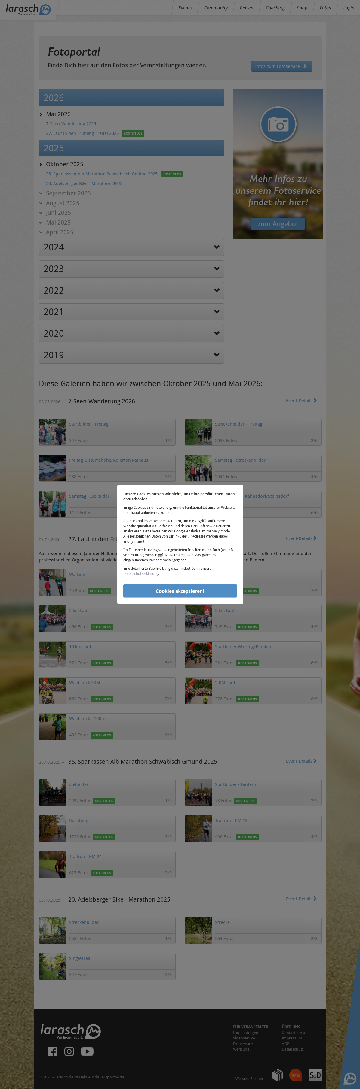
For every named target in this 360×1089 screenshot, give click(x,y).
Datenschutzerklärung (140, 573)
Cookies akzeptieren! (180, 590)
